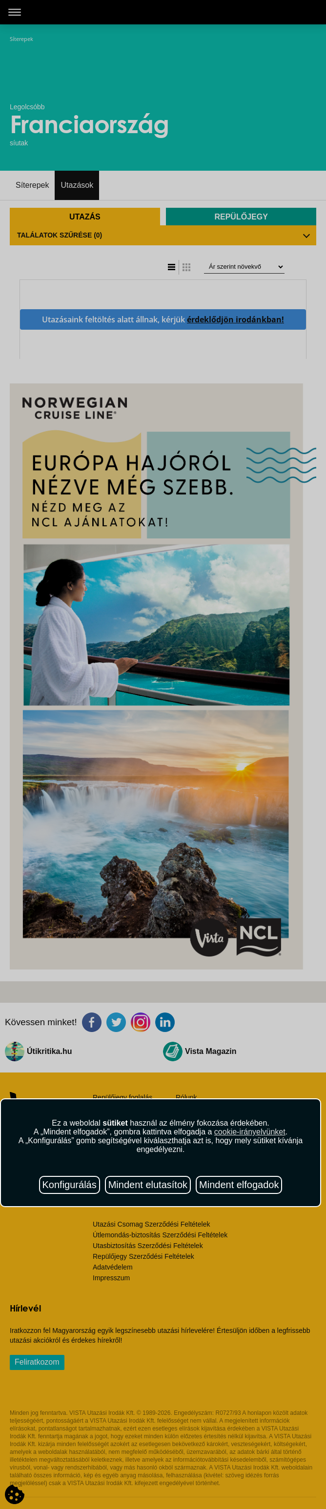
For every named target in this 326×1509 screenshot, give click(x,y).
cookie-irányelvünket (249, 1132)
